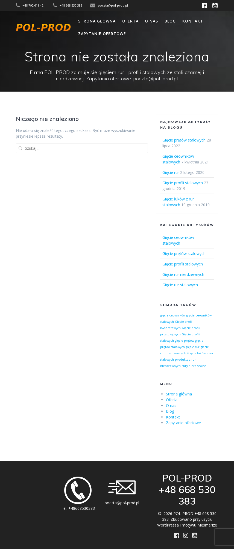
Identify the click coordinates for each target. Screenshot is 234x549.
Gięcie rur (170, 172)
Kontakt (192, 21)
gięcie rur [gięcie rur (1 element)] (193, 347)
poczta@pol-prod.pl (113, 5)
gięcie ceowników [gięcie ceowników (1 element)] (172, 315)
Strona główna (97, 21)
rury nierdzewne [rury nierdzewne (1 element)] (194, 366)
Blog (170, 21)
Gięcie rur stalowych (180, 284)
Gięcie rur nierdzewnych (183, 274)
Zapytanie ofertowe (102, 33)
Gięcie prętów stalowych (184, 140)
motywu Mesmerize (199, 525)
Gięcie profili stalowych (182, 182)
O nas (151, 21)
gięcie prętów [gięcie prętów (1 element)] (184, 341)
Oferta (130, 21)
